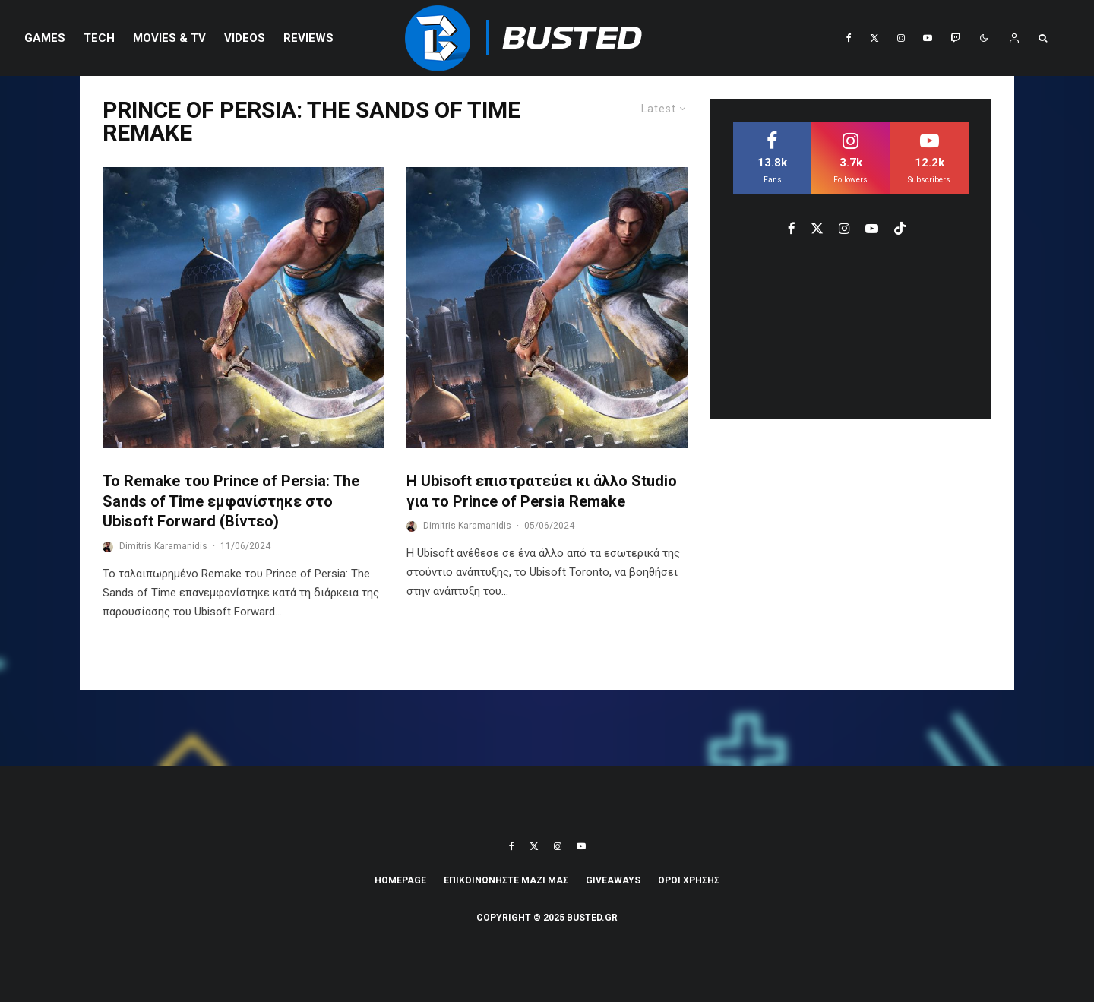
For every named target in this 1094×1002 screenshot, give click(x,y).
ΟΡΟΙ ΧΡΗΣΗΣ (688, 880)
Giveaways (613, 880)
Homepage (400, 880)
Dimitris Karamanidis (163, 546)
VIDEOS (244, 38)
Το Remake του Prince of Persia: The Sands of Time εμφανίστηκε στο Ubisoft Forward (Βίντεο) (231, 501)
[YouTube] (927, 38)
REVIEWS (308, 38)
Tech (99, 38)
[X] (874, 38)
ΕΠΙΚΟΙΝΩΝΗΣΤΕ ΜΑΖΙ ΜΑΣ (506, 880)
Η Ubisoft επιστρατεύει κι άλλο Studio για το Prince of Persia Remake (541, 491)
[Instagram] (901, 38)
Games (44, 38)
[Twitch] (955, 38)
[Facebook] (849, 38)
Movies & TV (169, 38)
